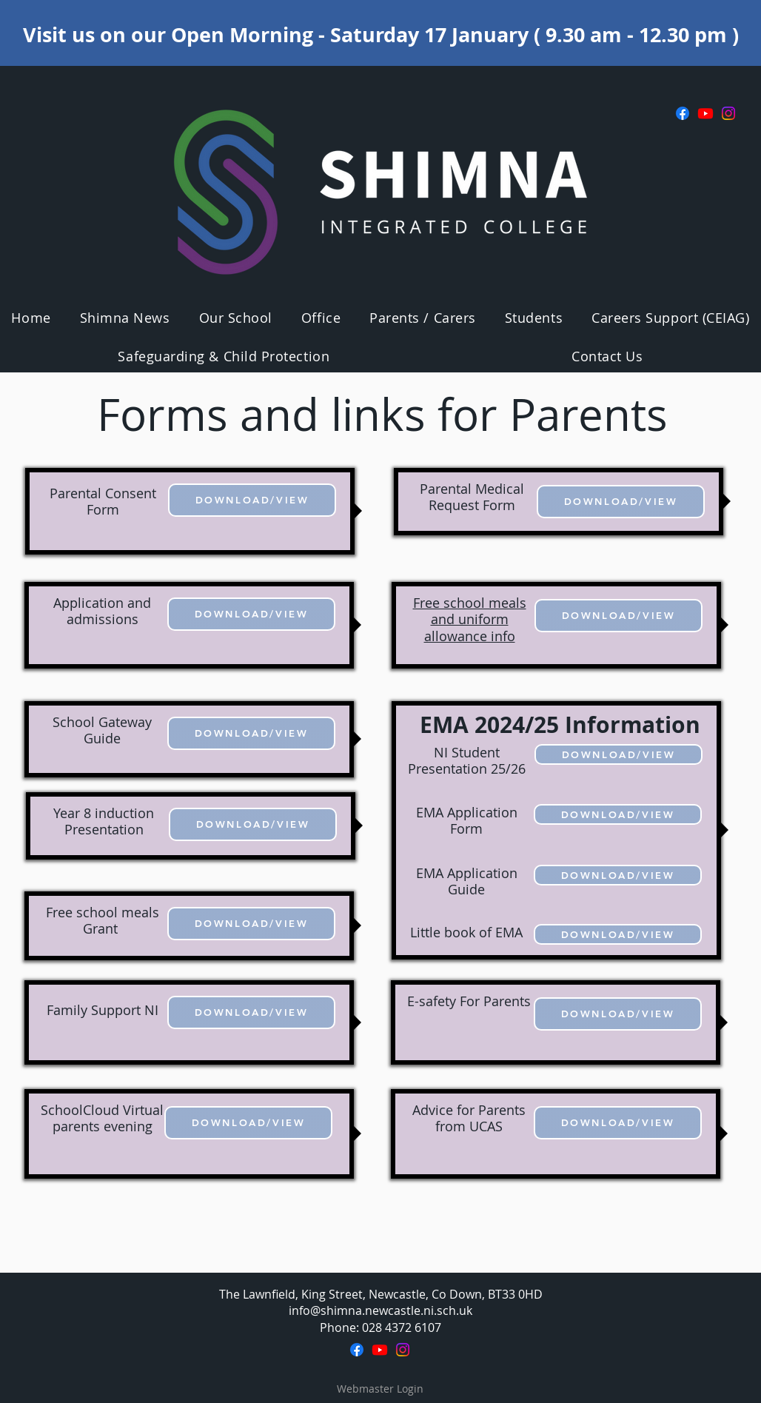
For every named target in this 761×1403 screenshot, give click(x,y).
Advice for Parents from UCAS (469, 1118)
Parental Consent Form (103, 501)
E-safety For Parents (469, 1001)
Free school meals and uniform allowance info (469, 619)
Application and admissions (102, 611)
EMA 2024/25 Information (560, 724)
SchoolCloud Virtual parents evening (102, 1118)
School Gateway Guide (102, 730)
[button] (235, 317)
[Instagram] (728, 113)
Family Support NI (102, 1010)
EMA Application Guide (466, 881)
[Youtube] (705, 113)
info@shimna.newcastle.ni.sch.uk (380, 1310)
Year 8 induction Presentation (103, 821)
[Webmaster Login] (379, 1389)
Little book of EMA (466, 932)
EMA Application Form (466, 820)
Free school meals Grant (102, 920)
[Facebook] (682, 113)
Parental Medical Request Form (472, 497)
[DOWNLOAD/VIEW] (252, 500)
